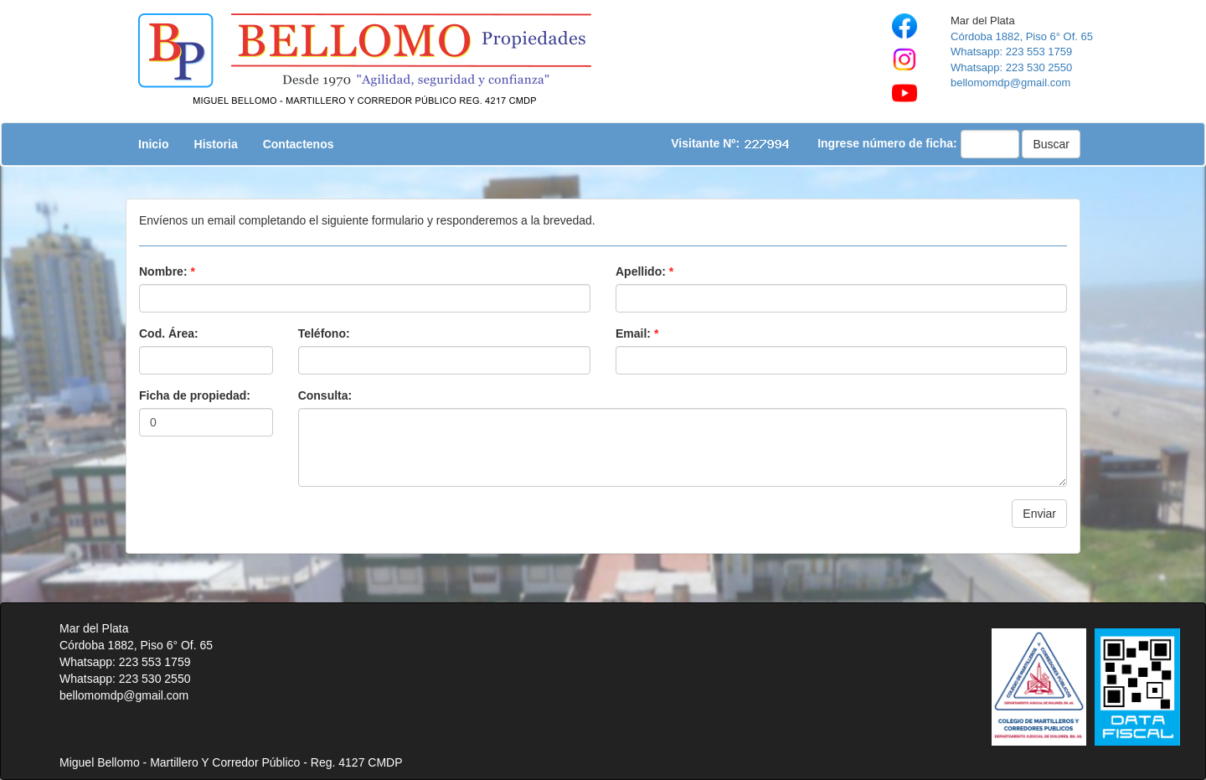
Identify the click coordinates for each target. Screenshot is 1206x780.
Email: (637, 333)
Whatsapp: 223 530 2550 (1011, 67)
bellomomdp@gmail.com (1010, 82)
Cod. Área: (168, 333)
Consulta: (325, 395)
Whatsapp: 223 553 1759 (1011, 51)
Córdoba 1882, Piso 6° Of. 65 (1022, 36)
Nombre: (167, 271)
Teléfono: (324, 333)
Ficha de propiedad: (194, 395)
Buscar (1051, 144)
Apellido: (644, 271)
